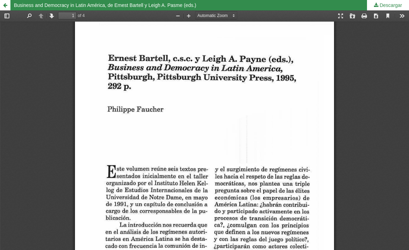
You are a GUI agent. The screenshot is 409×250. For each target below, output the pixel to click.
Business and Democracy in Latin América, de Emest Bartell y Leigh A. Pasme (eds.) (105, 5)
